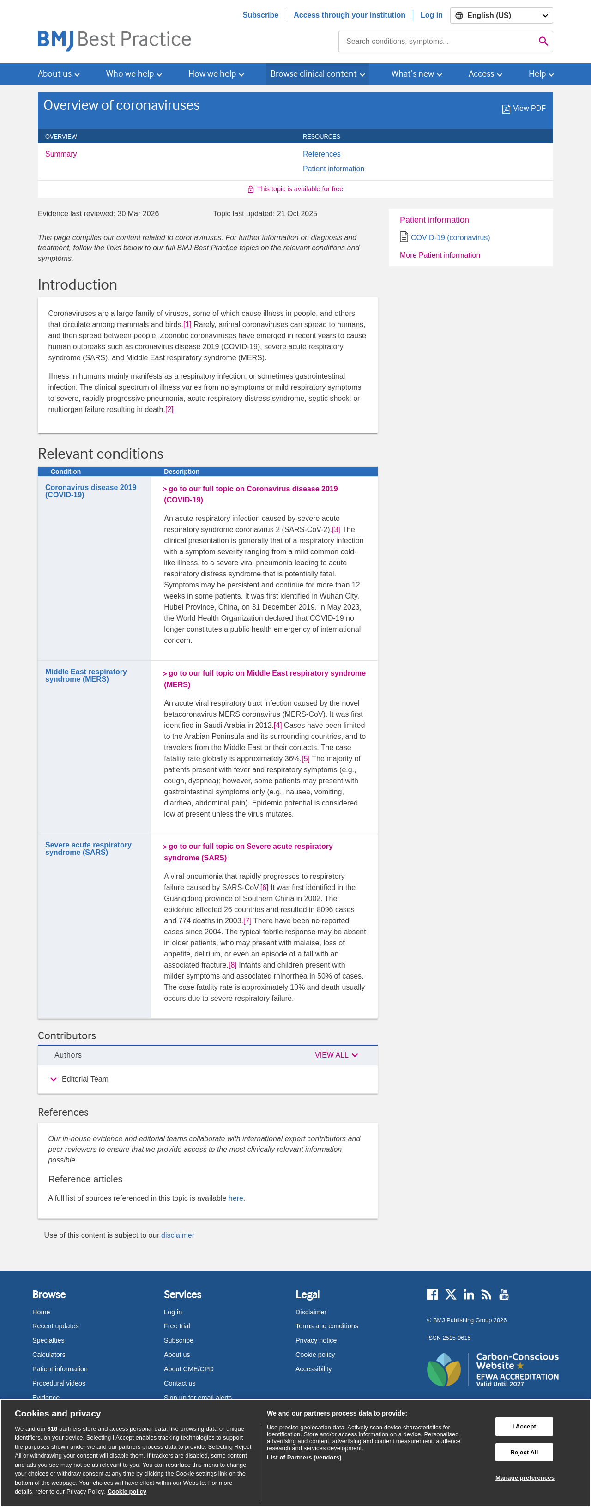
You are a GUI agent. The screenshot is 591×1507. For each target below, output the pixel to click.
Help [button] (537, 73)
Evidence (46, 1397)
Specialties (48, 1340)
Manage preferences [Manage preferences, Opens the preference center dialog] (525, 1477)
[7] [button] (247, 921)
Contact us (180, 1383)
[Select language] (501, 15)
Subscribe (260, 15)
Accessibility (314, 1369)
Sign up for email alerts (198, 1397)
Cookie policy (315, 1354)
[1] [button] (187, 324)
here (236, 1198)
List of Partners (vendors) (304, 1457)
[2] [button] (169, 409)
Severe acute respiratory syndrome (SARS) (88, 848)
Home (41, 1312)
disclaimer (177, 1235)
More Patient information (440, 255)
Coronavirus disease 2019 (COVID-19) (90, 491)
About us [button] (55, 73)
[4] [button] (278, 725)
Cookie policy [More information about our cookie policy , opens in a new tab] (127, 1491)
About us (177, 1354)
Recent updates (55, 1326)
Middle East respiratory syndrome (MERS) (86, 675)
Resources (326, 137)
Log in (432, 15)
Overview (66, 137)
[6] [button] (264, 887)
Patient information (434, 219)
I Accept (524, 1426)
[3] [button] (336, 529)
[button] (338, 1055)
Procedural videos (58, 1383)
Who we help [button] (130, 73)
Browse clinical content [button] (314, 73)
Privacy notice (316, 1340)
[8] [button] (233, 965)
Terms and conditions (327, 1326)
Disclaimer (311, 1312)
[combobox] (436, 41)
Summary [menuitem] (61, 154)
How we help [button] (212, 73)
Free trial (177, 1326)
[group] (208, 1079)
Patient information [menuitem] (333, 169)
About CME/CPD (189, 1369)
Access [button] (481, 73)
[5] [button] (306, 759)
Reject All (524, 1452)
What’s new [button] (413, 73)
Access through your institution (349, 15)
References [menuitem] (322, 154)
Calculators (49, 1354)
